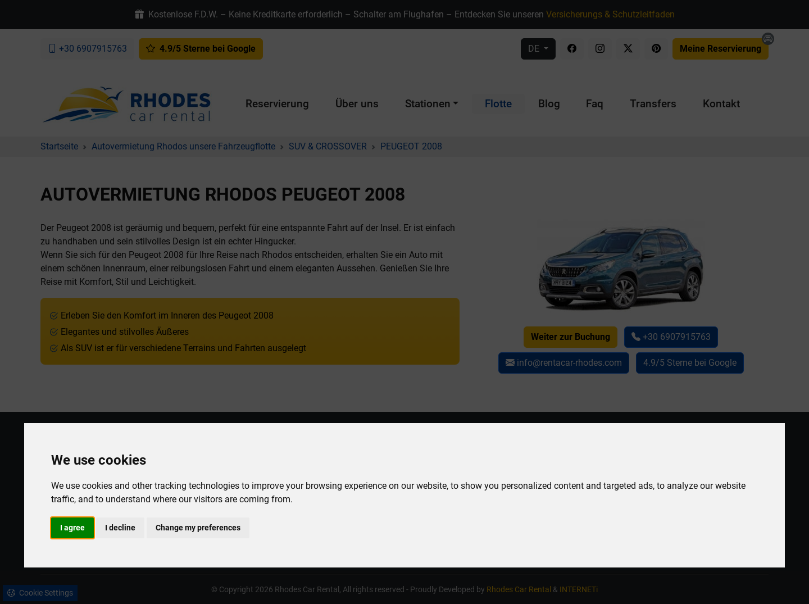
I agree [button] (72, 527)
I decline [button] (120, 527)
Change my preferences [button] (198, 527)
